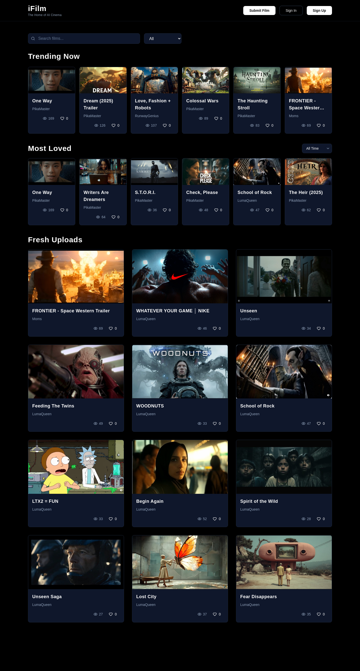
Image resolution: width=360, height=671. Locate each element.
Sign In (291, 11)
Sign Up (319, 11)
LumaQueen (247, 200)
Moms (293, 116)
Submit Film (259, 11)
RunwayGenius (147, 116)
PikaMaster (41, 109)
